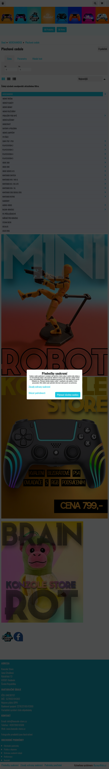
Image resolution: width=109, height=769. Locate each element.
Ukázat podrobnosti (37, 393)
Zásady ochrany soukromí (39, 386)
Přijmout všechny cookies (68, 394)
